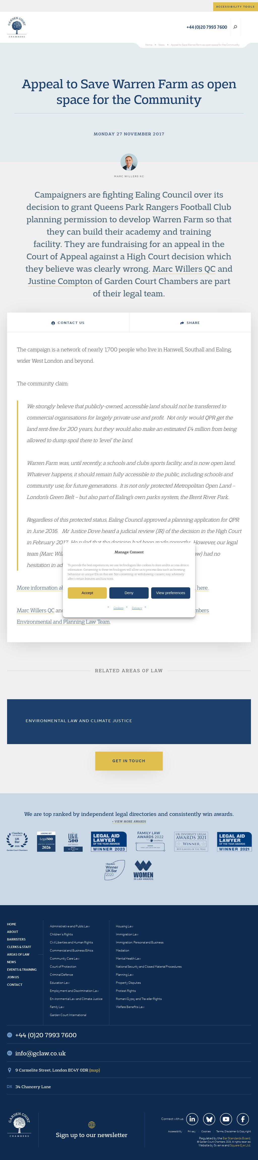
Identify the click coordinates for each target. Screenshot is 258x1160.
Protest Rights (126, 991)
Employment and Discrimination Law (74, 991)
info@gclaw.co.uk (40, 1053)
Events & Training (22, 969)
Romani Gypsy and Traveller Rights (139, 999)
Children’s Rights (61, 934)
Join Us (13, 977)
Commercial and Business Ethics (71, 950)
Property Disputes (128, 983)
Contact (14, 985)
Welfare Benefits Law (130, 1007)
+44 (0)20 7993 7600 (206, 27)
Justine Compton (60, 281)
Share (190, 323)
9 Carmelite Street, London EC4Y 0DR (57, 1070)
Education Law (60, 983)
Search (235, 27)
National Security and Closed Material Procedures (149, 966)
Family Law (57, 1007)
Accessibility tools (235, 6)
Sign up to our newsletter (91, 1135)
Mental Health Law (128, 958)
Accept (87, 593)
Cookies (118, 607)
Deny (128, 593)
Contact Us (68, 323)
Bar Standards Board (236, 1138)
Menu (246, 27)
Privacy (137, 607)
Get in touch (129, 760)
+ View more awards (129, 821)
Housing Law (124, 926)
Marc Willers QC (184, 268)
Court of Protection (63, 966)
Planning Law (125, 974)
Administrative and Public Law (70, 926)
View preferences (170, 593)
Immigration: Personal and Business (140, 942)
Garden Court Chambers (17, 27)
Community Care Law (64, 958)
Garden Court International (68, 1015)
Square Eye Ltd (240, 1145)
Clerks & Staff (19, 947)
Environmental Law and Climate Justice (79, 720)
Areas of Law (18, 954)
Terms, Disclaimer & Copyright (233, 1131)
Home (11, 924)
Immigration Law (127, 934)
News (11, 962)
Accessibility (175, 1131)
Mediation (122, 950)
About (12, 932)
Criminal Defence (61, 974)
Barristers (16, 939)
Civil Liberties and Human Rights (71, 942)
